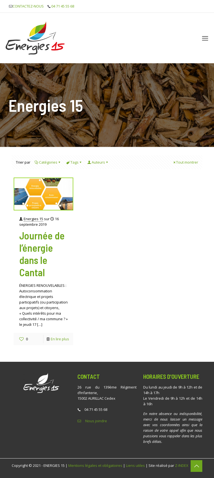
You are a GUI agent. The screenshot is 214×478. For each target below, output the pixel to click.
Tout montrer (185, 162)
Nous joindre (96, 420)
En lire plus (60, 338)
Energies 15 (33, 218)
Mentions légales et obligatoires (95, 465)
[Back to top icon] (196, 466)
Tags (74, 162)
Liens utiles (135, 465)
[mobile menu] (205, 38)
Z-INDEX (181, 465)
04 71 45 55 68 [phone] (62, 6)
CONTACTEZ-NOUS (28, 6)
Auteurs (98, 162)
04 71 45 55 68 (95, 409)
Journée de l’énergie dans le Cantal (42, 253)
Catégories (48, 162)
